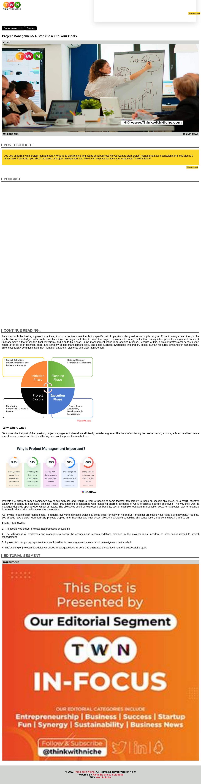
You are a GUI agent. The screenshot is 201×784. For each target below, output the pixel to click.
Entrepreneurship (13, 28)
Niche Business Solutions (108, 774)
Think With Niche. (84, 772)
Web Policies (103, 777)
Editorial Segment (22, 556)
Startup (31, 28)
